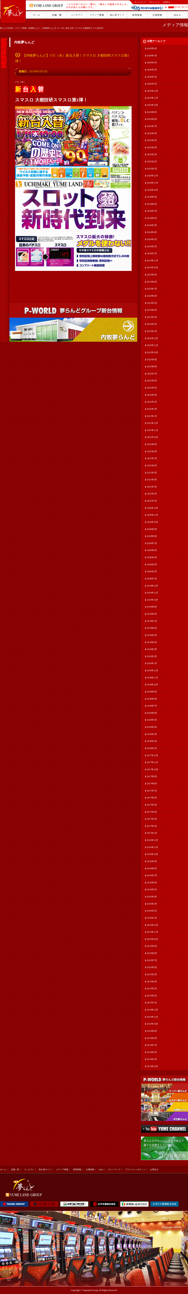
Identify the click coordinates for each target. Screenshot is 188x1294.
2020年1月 (152, 578)
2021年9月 (152, 444)
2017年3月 (152, 819)
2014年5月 (152, 1052)
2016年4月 (152, 896)
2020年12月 (152, 508)
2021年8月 (152, 451)
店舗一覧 (15, 1169)
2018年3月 (152, 734)
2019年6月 (152, 628)
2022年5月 (152, 387)
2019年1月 (152, 663)
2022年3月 (152, 402)
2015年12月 (152, 925)
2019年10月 (152, 600)
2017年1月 (152, 833)
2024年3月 (152, 239)
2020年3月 (152, 564)
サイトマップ (140, 2)
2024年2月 (152, 246)
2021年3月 (152, 486)
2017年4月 (152, 812)
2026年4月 (152, 62)
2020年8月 (152, 536)
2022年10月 (152, 352)
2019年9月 (152, 606)
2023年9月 (152, 274)
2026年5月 (152, 55)
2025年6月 (152, 133)
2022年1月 (152, 416)
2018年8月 (152, 699)
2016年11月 (152, 847)
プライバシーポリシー (135, 1169)
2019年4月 (152, 642)
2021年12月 (152, 423)
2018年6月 (152, 713)
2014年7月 (152, 1045)
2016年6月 (152, 882)
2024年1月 (152, 253)
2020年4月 (152, 557)
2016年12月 (152, 840)
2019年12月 (152, 585)
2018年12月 (152, 670)
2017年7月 (152, 790)
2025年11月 (152, 98)
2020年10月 (152, 522)
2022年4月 (152, 395)
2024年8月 (152, 204)
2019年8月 (152, 614)
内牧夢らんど (34, 28)
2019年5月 (152, 635)
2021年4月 (152, 479)
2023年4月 (152, 310)
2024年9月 (152, 197)
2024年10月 (152, 190)
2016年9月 (152, 861)
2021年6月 (152, 465)
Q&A (101, 1169)
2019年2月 (152, 656)
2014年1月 (152, 1059)
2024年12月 (152, 175)
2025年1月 (152, 168)
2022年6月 (152, 380)
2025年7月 (152, 126)
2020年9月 (152, 529)
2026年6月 (152, 48)
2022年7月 (152, 373)
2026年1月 (152, 83)
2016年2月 (152, 910)
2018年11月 (152, 677)
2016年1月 (152, 918)
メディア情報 (20, 28)
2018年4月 (152, 727)
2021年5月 (152, 472)
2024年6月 (152, 218)
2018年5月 (152, 720)
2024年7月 (152, 211)
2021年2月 (152, 493)
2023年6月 (152, 296)
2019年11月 (152, 592)
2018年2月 (152, 741)
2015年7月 (152, 960)
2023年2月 (152, 324)
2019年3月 (152, 649)
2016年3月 (152, 903)
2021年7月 (152, 458)
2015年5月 (152, 974)
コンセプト (29, 1169)
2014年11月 (152, 1017)
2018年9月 (152, 691)
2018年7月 (152, 705)
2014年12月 (152, 1009)
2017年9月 (152, 776)
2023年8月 (152, 281)
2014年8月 (152, 1038)
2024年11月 (152, 182)
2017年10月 (152, 769)
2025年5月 (152, 140)
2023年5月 (152, 303)
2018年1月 (152, 748)
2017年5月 (152, 804)
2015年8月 (152, 953)
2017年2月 (152, 826)
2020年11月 (152, 515)
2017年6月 (152, 797)
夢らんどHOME (6, 28)
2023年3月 (152, 317)
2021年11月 (152, 430)
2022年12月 (152, 338)
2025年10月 (152, 105)
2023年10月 (152, 267)
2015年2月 (152, 995)
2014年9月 (152, 1031)
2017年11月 (152, 762)
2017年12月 (152, 755)
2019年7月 (152, 621)
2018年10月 (152, 684)
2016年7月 (152, 875)
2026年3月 (152, 69)
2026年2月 (152, 77)
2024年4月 (152, 232)
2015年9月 (152, 946)
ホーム (3, 1169)
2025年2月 (152, 161)
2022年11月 (152, 345)
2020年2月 (152, 571)
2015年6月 (152, 967)
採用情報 (77, 1169)
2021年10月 (152, 437)
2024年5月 (152, 225)
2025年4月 (152, 147)
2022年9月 (152, 359)
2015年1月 (152, 1002)
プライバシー (154, 2)
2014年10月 (152, 1024)
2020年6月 (152, 550)
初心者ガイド (45, 1169)
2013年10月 (152, 1066)
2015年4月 (152, 981)
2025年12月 (152, 91)
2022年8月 (152, 366)
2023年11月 (152, 260)
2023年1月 (152, 331)
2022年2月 (152, 409)
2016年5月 (152, 889)
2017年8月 (152, 783)
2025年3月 (152, 154)
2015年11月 (152, 932)
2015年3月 (152, 988)
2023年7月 (152, 288)
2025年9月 (152, 112)
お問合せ (166, 2)
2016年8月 (152, 868)
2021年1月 (152, 501)
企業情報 (90, 1169)
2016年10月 (152, 854)
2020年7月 (152, 543)
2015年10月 (152, 939)
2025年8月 (152, 119)
